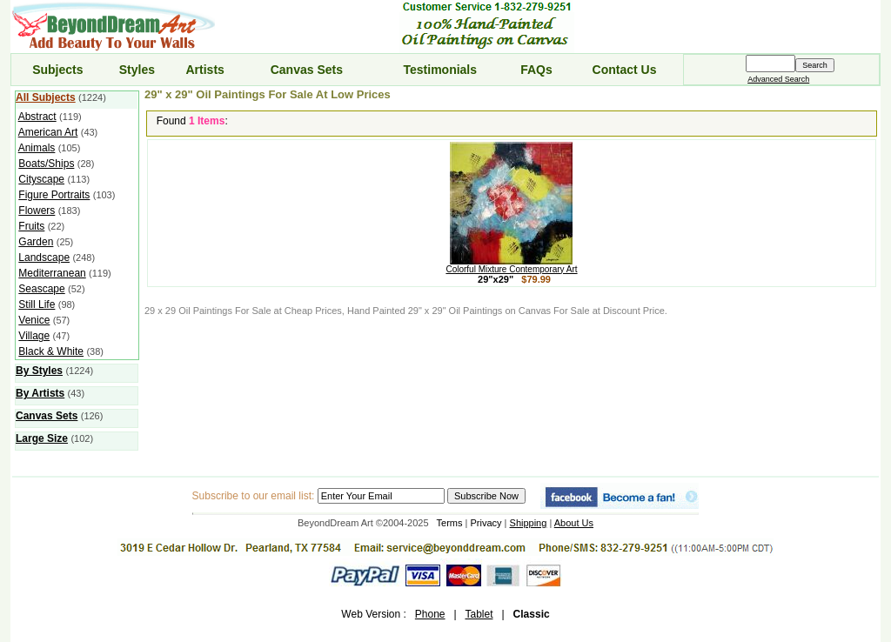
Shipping (528, 523)
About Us (573, 523)
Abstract (37, 116)
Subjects (57, 70)
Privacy (486, 523)
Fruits (31, 226)
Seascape (41, 289)
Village (34, 336)
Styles (137, 70)
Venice (34, 320)
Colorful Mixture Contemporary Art (511, 265)
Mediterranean (51, 273)
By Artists (40, 393)
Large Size (42, 438)
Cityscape (41, 179)
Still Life (36, 304)
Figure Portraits (54, 195)
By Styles (39, 370)
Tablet (478, 614)
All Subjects (46, 97)
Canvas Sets (307, 70)
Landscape (44, 257)
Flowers (36, 210)
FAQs (536, 70)
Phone (430, 614)
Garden (35, 242)
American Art (48, 132)
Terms (450, 523)
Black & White (51, 351)
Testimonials (441, 70)
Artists (204, 70)
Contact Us (625, 70)
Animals (37, 148)
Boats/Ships (46, 163)
